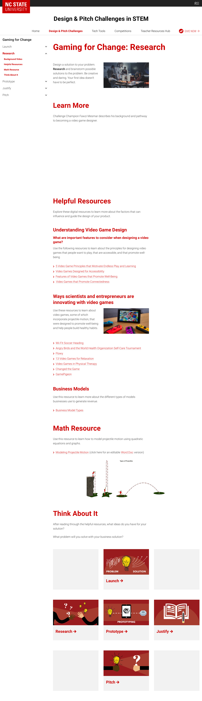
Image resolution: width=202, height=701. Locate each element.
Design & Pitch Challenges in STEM (101, 18)
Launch (7, 46)
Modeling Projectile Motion (72, 452)
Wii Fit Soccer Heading (69, 343)
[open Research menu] (46, 53)
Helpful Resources (13, 64)
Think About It (11, 75)
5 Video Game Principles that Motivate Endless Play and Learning (96, 266)
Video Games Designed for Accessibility (80, 271)
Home (35, 31)
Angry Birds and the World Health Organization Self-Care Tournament (98, 348)
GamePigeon (64, 374)
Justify (7, 88)
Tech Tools (98, 31)
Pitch (6, 95)
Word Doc (127, 452)
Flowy (59, 353)
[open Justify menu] (46, 88)
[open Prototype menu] (46, 81)
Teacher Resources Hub (155, 31)
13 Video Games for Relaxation (75, 358)
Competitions (123, 31)
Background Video (13, 59)
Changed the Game (68, 369)
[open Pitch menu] (46, 94)
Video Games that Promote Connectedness (82, 281)
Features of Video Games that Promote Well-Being (86, 276)
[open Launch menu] (46, 46)
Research (9, 53)
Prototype (9, 81)
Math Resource (11, 69)
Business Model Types (69, 410)
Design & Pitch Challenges (66, 31)
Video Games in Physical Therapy (76, 363)
